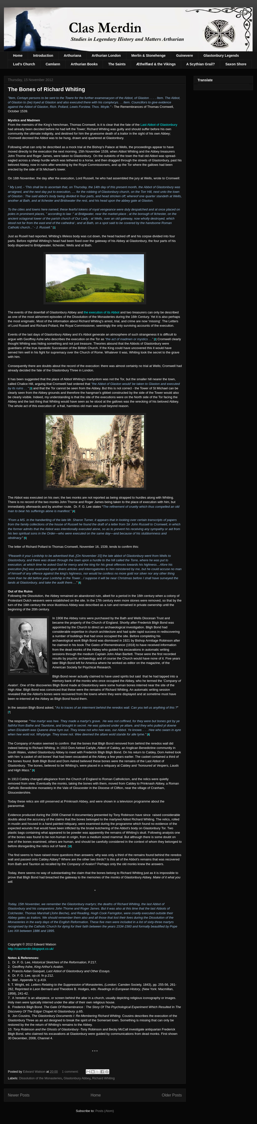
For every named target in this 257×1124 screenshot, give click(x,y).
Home (18, 55)
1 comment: (71, 1071)
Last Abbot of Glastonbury (159, 124)
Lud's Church (24, 64)
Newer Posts (18, 1095)
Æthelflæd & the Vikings (156, 64)
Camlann (53, 64)
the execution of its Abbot (102, 312)
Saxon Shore (235, 64)
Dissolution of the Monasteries (40, 1078)
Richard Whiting (103, 1078)
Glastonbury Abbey (77, 1078)
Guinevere (184, 55)
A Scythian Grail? (200, 64)
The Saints (117, 64)
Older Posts (172, 1095)
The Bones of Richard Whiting (46, 89)
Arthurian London (106, 55)
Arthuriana (72, 55)
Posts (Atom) (104, 1111)
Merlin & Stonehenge (148, 55)
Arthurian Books (84, 64)
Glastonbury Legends (221, 55)
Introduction (43, 55)
